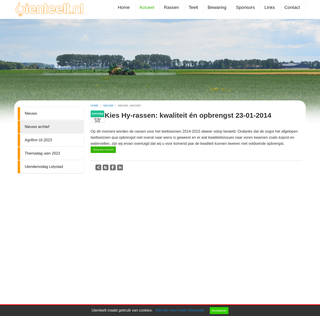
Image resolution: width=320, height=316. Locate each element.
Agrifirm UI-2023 (38, 140)
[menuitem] (124, 7)
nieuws (108, 105)
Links (269, 7)
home (95, 105)
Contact (292, 7)
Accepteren (219, 310)
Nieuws (31, 113)
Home (124, 7)
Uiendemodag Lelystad (44, 167)
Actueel (146, 7)
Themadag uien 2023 (42, 153)
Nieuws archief (37, 127)
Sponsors (245, 7)
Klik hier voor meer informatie (180, 310)
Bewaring (217, 7)
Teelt (193, 7)
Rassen (171, 7)
